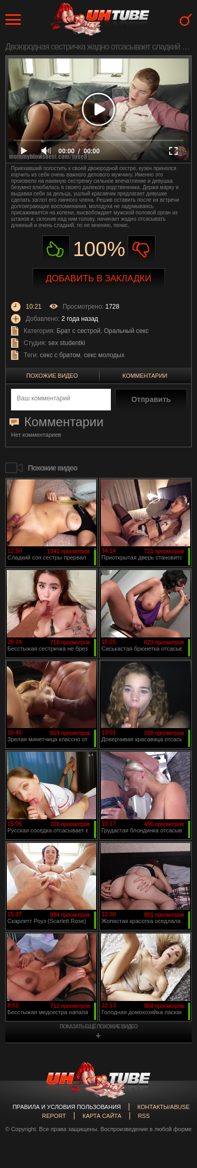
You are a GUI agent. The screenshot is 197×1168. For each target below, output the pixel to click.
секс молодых (104, 355)
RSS (144, 1116)
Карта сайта (101, 1116)
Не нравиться (141, 249)
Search (186, 20)
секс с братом (60, 355)
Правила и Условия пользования (67, 1107)
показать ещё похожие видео (99, 1026)
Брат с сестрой (78, 331)
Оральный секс (126, 331)
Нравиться (56, 249)
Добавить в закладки (98, 278)
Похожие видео (52, 375)
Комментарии (144, 375)
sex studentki (66, 343)
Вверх (173, 1097)
